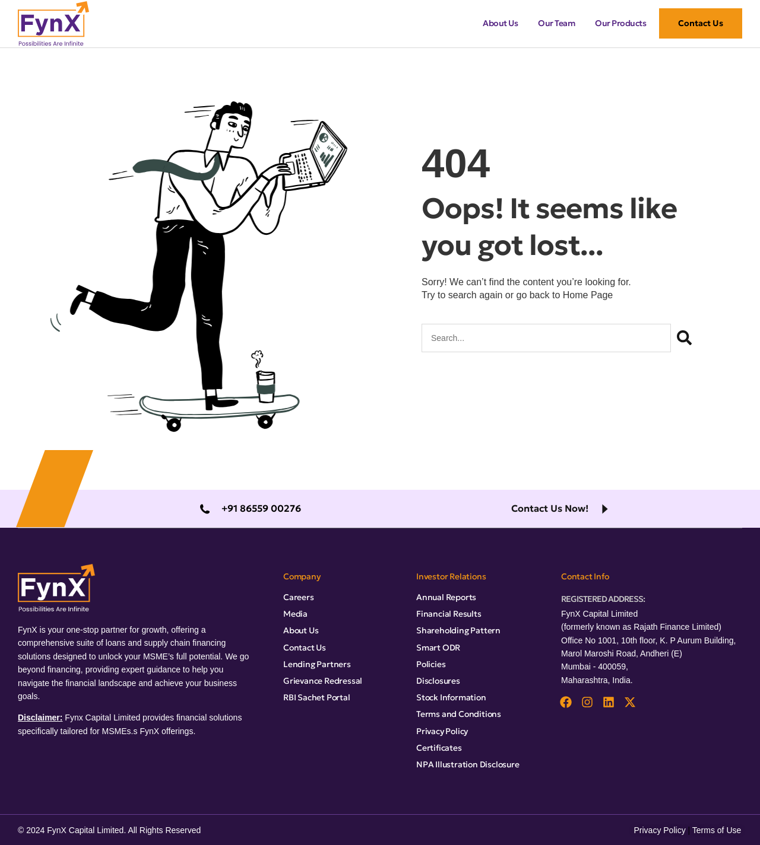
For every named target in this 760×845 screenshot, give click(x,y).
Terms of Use (716, 830)
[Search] (684, 338)
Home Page (588, 295)
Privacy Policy (660, 830)
